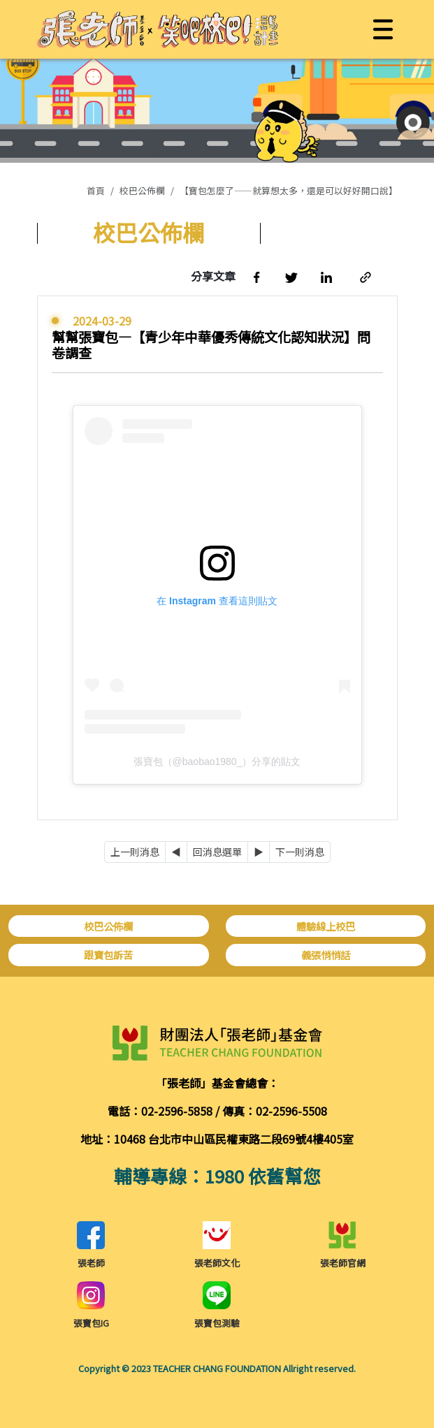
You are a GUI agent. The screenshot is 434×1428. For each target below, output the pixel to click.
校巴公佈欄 (142, 190)
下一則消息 (299, 852)
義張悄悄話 (325, 954)
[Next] (258, 852)
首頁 (96, 190)
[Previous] (176, 852)
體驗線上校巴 (325, 926)
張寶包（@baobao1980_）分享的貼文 (217, 761)
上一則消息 (134, 852)
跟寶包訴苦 (108, 954)
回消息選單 (217, 852)
